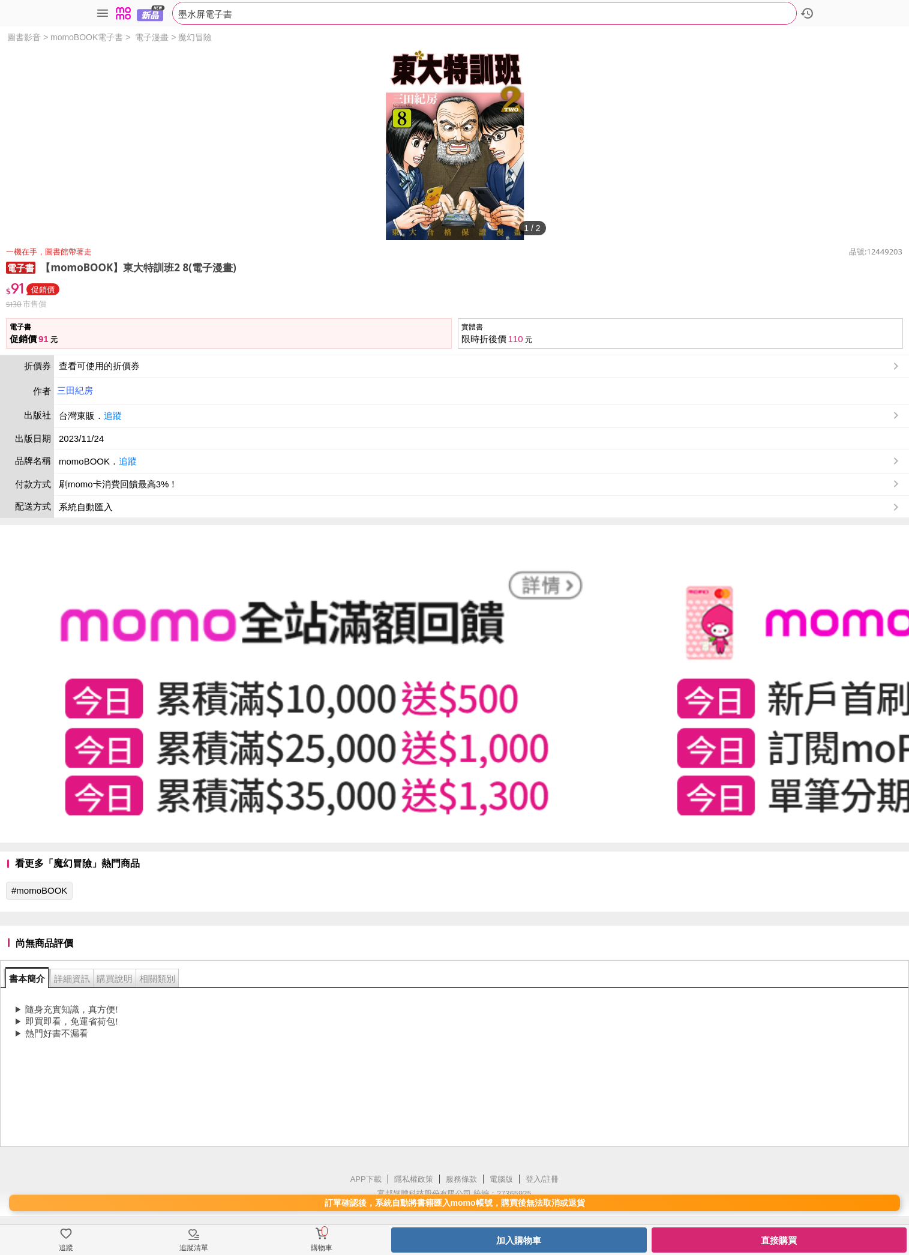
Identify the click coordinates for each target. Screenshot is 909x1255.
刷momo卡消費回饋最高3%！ (118, 484)
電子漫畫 (152, 37)
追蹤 (113, 416)
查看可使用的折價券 (480, 366)
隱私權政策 (413, 1179)
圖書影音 (24, 37)
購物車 (321, 1248)
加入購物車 (518, 1240)
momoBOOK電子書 (86, 37)
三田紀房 (75, 390)
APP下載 (366, 1179)
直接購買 (779, 1240)
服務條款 (461, 1179)
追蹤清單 (193, 1248)
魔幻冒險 (195, 37)
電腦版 (501, 1179)
